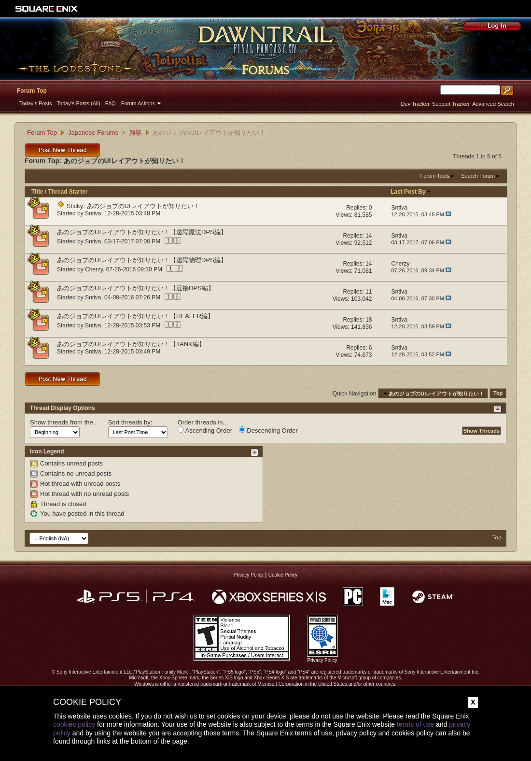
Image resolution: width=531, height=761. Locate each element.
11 (368, 291)
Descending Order (268, 430)
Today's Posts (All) (78, 103)
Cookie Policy (283, 575)
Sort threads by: (130, 422)
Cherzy (94, 269)
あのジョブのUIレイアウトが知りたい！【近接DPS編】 (135, 288)
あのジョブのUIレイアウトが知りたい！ (143, 206)
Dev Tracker (415, 104)
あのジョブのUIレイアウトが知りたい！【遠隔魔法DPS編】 (142, 232)
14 (368, 235)
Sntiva (93, 213)
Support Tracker (451, 104)
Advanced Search (493, 104)
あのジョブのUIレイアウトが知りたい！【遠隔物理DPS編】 (142, 260)
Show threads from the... (64, 422)
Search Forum (478, 176)
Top (498, 393)
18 (368, 319)
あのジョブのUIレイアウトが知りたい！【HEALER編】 (135, 316)
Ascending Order (205, 430)
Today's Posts (35, 103)
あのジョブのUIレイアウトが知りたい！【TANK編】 (131, 344)
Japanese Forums (93, 132)
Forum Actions (138, 103)
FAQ (110, 103)
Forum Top (32, 90)
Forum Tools (434, 176)
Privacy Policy (249, 575)
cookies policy (74, 724)
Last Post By (411, 191)
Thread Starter (67, 191)
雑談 (135, 132)
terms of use (415, 724)
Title (37, 191)
